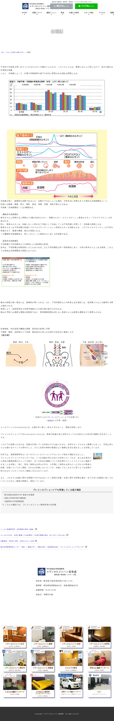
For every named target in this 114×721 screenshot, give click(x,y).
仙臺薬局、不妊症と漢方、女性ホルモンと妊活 (17, 541)
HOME (24, 13)
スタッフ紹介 (89, 13)
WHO (50, 420)
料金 (62, 13)
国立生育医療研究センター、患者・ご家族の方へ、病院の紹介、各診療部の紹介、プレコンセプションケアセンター (43, 547)
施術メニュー (51, 13)
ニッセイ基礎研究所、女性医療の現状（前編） (17, 529)
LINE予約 (86, 6)
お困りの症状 (74, 13)
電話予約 (61, 6)
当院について (37, 13)
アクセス (102, 13)
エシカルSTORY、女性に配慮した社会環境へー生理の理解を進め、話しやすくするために (33, 535)
